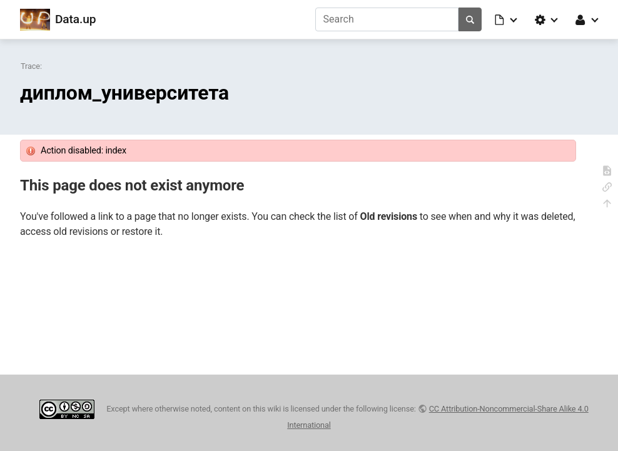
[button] (507, 19)
